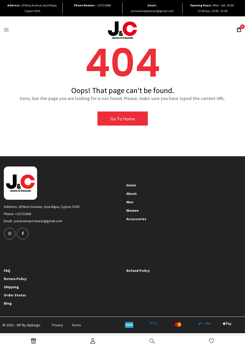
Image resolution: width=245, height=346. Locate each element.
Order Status (15, 295)
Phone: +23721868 (17, 213)
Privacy (57, 325)
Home (131, 185)
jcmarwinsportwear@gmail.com (152, 11)
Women (132, 210)
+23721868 (104, 5)
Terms (76, 325)
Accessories (136, 219)
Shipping (11, 287)
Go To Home (122, 119)
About (131, 193)
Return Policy (15, 278)
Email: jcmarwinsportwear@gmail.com (33, 221)
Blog (8, 303)
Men (129, 202)
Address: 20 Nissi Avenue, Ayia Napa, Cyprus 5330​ (41, 206)
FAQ (7, 270)
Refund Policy (138, 270)
